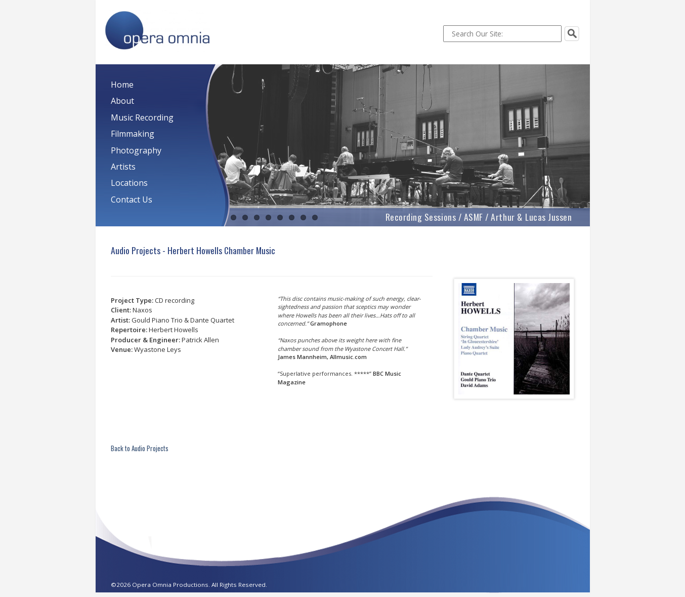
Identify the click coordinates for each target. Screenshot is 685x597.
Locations (129, 182)
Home (122, 84)
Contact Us (131, 199)
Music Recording (142, 117)
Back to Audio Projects (139, 448)
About (122, 100)
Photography (136, 150)
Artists (123, 166)
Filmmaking (132, 133)
